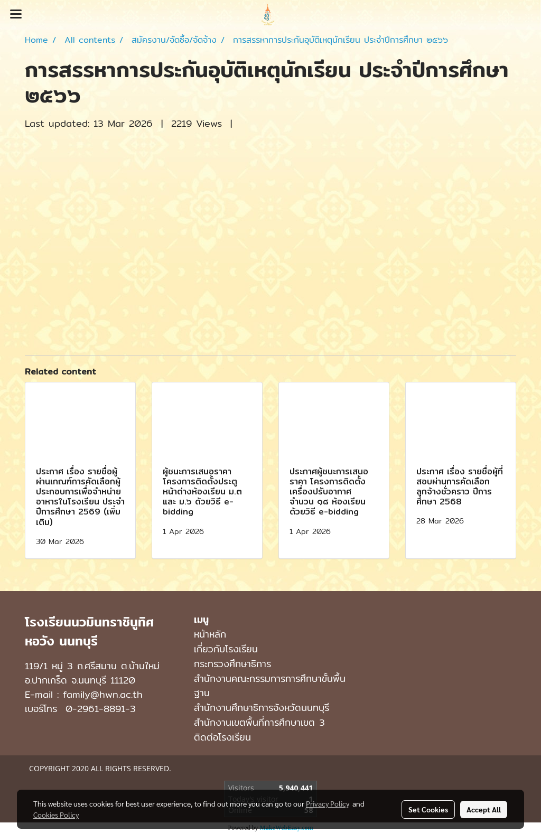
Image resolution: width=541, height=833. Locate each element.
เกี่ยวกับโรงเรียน (226, 649)
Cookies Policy (56, 814)
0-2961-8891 (95, 708)
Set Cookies (428, 809)
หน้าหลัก (210, 634)
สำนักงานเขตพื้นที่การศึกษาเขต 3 (259, 722)
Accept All (484, 809)
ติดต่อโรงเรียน (222, 737)
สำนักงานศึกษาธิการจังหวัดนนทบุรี (261, 707)
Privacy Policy (327, 803)
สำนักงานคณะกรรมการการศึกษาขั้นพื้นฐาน (270, 685)
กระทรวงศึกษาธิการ (232, 663)
